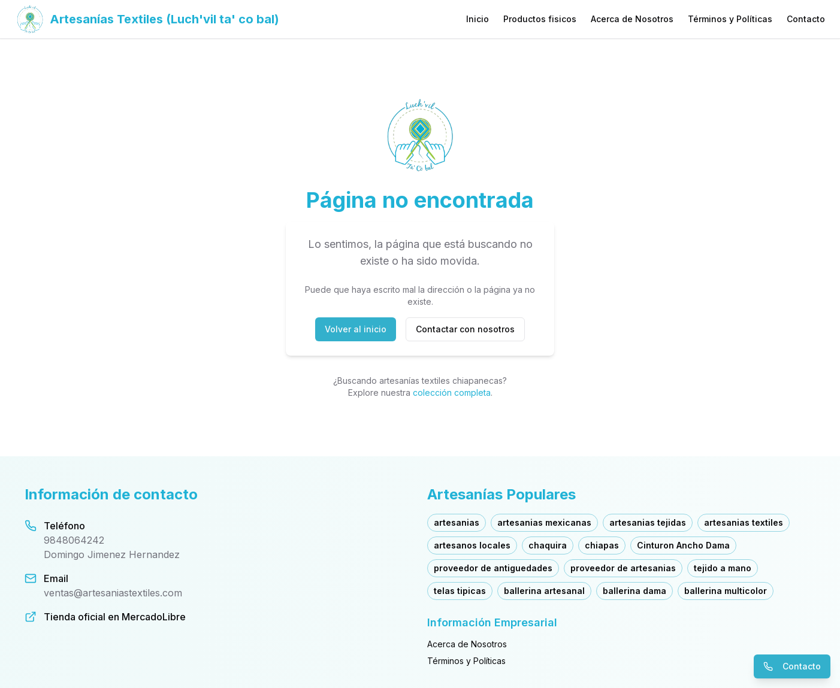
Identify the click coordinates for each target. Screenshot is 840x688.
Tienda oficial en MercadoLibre (115, 617)
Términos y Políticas (730, 19)
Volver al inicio (355, 329)
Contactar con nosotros (465, 329)
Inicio (477, 19)
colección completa (452, 392)
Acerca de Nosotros (632, 19)
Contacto (806, 19)
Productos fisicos (539, 19)
